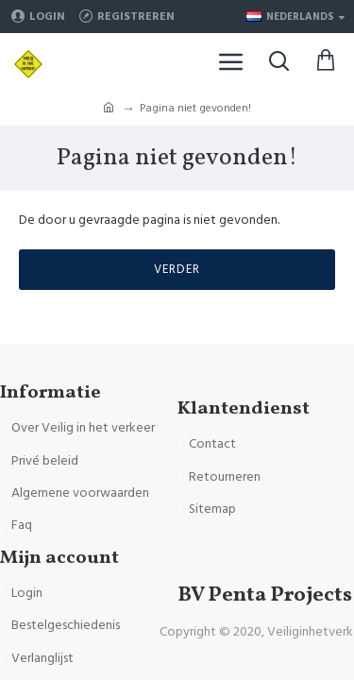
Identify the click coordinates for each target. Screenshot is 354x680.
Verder (177, 269)
